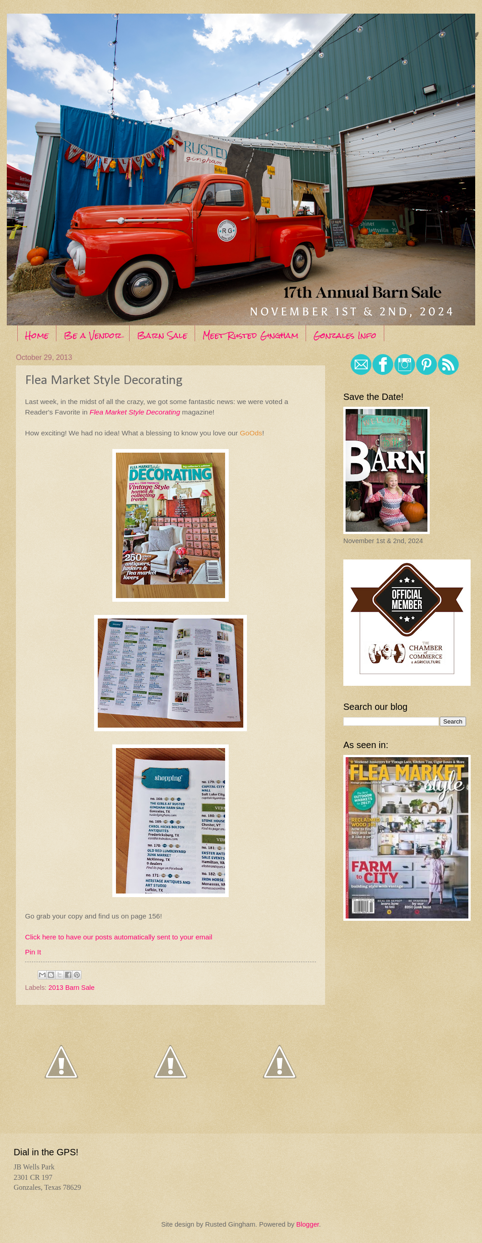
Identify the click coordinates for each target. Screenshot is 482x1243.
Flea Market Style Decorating (135, 412)
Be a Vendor (93, 335)
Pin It (33, 952)
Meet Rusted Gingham (250, 335)
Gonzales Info (345, 335)
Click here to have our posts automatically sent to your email (118, 937)
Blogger (307, 1224)
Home (37, 335)
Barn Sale (162, 335)
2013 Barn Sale (72, 987)
